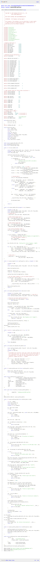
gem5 (2, 5)
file (24, 9)
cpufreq (7, 7)
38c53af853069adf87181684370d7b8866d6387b (22, 5)
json (38, 560)
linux (9, 5)
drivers (3, 7)
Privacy (10, 560)
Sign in (37, 1)
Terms (13, 560)
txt (35, 560)
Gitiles (7, 560)
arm (6, 5)
